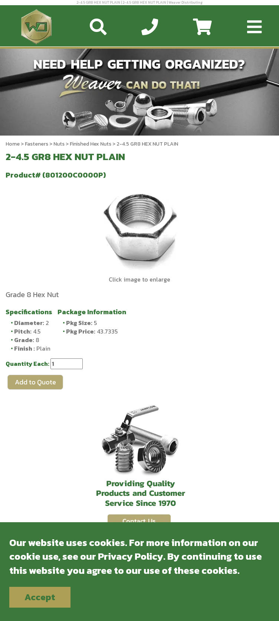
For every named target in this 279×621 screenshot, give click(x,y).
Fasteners (36, 144)
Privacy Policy (130, 556)
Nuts (59, 144)
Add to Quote (35, 382)
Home (13, 144)
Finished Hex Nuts (90, 144)
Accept (39, 597)
